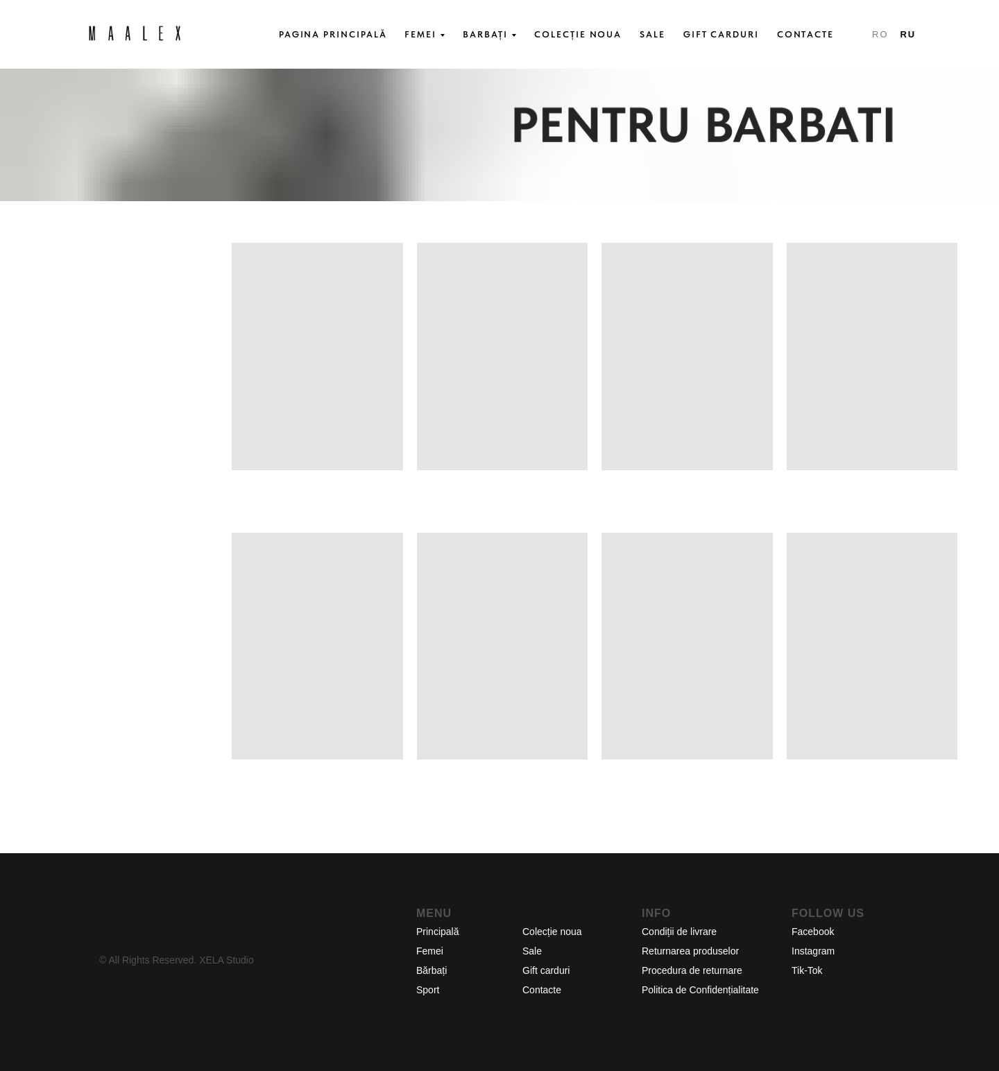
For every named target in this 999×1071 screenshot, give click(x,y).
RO (880, 34)
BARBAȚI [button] (485, 34)
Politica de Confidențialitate (700, 989)
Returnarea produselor (690, 951)
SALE (652, 34)
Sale (532, 951)
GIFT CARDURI (721, 34)
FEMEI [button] (420, 34)
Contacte (541, 989)
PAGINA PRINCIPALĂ (333, 34)
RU (908, 34)
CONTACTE (805, 34)
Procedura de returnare (692, 970)
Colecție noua (552, 931)
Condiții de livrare (679, 931)
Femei (429, 951)
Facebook (813, 931)
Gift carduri (546, 970)
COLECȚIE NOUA (578, 34)
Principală (437, 931)
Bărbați (431, 970)
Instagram (813, 951)
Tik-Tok (807, 970)
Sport (427, 989)
